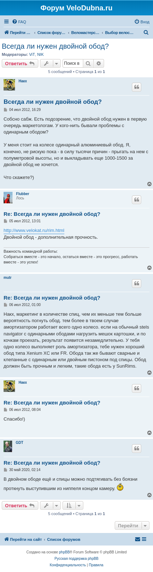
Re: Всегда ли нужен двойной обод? (52, 214)
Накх (23, 81)
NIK (40, 54)
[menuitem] (19, 22)
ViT (32, 54)
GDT (19, 443)
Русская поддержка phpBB (76, 559)
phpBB (64, 552)
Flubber (22, 194)
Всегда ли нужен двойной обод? (55, 46)
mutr (7, 278)
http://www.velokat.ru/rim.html (34, 230)
